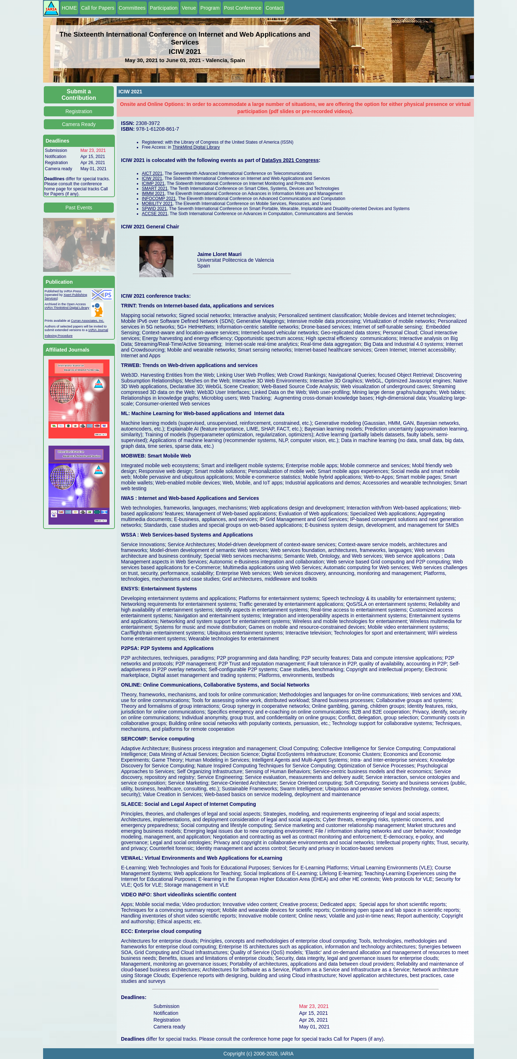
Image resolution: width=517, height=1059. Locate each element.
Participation (163, 8)
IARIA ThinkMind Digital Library (67, 308)
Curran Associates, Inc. (87, 320)
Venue (189, 8)
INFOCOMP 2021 (159, 198)
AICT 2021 (152, 173)
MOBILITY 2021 (157, 203)
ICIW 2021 (152, 178)
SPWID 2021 (154, 208)
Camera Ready (79, 124)
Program (210, 8)
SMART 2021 (155, 188)
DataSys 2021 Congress (290, 160)
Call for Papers (98, 8)
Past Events (78, 207)
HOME (69, 8)
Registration (78, 111)
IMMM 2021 (153, 193)
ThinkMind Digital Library (196, 147)
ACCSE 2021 (154, 213)
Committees (132, 8)
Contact (274, 8)
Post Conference (242, 8)
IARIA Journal (98, 330)
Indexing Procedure (59, 336)
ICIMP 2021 (153, 183)
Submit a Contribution (79, 94)
